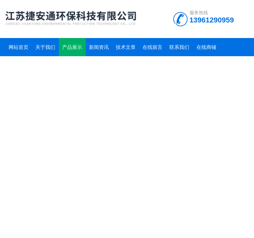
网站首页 (18, 47)
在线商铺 (206, 47)
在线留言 (152, 47)
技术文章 (126, 47)
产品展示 (72, 47)
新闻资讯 (99, 47)
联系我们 (179, 47)
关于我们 (45, 47)
